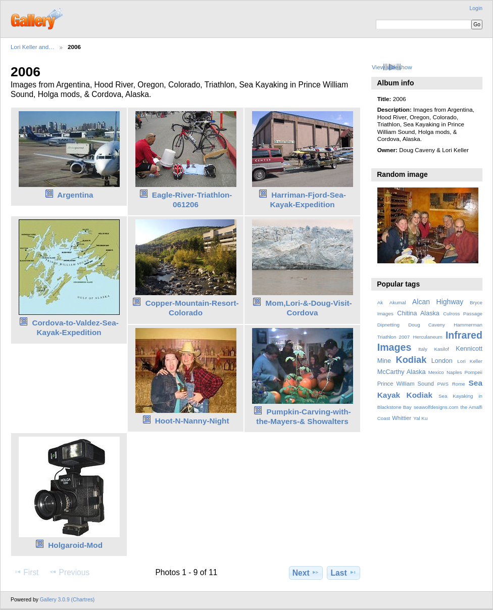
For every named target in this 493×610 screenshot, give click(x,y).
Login (476, 8)
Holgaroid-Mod (75, 545)
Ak (380, 302)
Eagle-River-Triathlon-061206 (192, 200)
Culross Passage (462, 313)
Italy (422, 349)
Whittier (401, 418)
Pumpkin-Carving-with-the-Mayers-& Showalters (303, 416)
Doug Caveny (426, 324)
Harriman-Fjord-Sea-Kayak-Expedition (308, 200)
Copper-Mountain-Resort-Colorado (192, 308)
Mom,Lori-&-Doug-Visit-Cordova (309, 308)
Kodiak (411, 359)
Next (305, 572)
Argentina (75, 195)
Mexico (436, 372)
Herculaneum (427, 337)
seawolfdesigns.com (436, 407)
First (26, 572)
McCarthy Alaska (401, 372)
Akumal (397, 302)
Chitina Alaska (418, 313)
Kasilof (441, 349)
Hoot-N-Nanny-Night (192, 420)
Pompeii (473, 372)
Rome (458, 384)
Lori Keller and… (33, 46)
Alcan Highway (437, 302)
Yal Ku (420, 418)
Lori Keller (469, 361)
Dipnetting (388, 324)
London (442, 360)
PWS (443, 384)
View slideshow (392, 67)
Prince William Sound (405, 384)
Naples (454, 372)
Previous (69, 572)
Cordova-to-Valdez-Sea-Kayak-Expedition (75, 327)
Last (344, 572)
